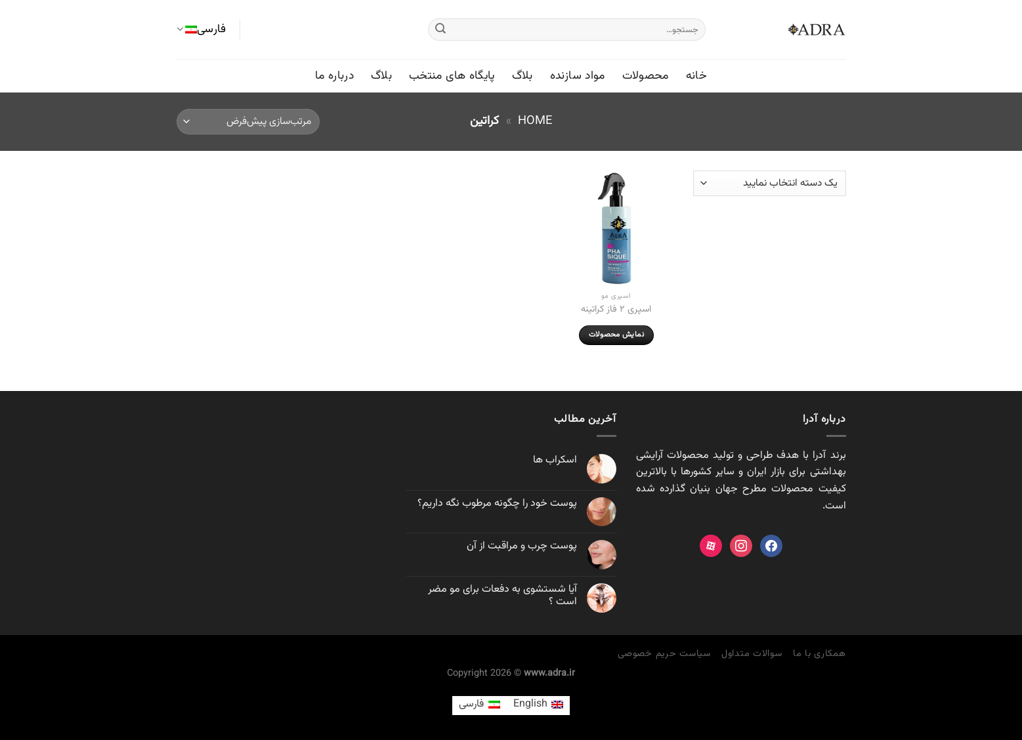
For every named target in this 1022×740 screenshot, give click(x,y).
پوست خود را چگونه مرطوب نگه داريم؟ (497, 503)
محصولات (645, 76)
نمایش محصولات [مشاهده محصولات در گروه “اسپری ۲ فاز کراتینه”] (616, 334)
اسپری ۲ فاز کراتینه (616, 310)
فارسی (201, 29)
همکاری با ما (819, 653)
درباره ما (334, 76)
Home (535, 121)
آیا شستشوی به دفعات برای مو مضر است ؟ (502, 595)
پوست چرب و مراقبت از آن (522, 546)
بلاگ (522, 76)
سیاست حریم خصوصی (664, 653)
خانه (696, 76)
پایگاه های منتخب (452, 76)
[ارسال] (440, 29)
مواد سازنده (577, 76)
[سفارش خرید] (248, 121)
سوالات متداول (751, 653)
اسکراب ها (555, 460)
